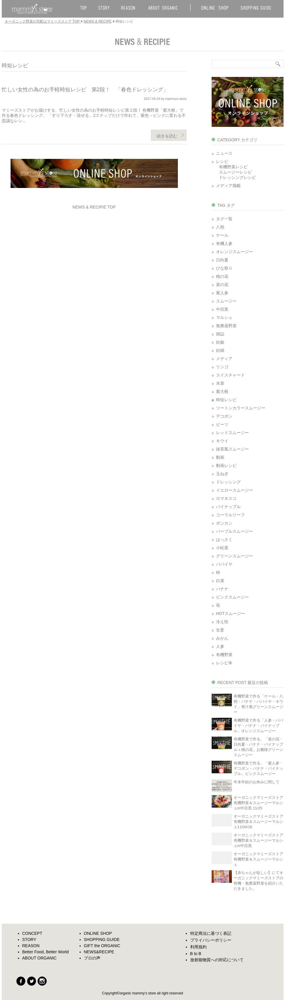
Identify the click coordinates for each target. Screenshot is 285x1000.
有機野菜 (224, 654)
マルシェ (224, 317)
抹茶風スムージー (232, 449)
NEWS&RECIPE (99, 951)
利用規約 (198, 946)
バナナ (222, 588)
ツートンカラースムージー (240, 408)
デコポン (224, 416)
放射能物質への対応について (217, 959)
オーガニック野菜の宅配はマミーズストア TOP (43, 21)
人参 (220, 646)
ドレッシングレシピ (237, 177)
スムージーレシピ (235, 172)
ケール (222, 235)
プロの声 (92, 958)
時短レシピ (226, 399)
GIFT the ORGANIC (102, 945)
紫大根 (222, 391)
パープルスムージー (234, 531)
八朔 (220, 227)
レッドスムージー (232, 432)
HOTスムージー (230, 613)
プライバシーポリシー (210, 940)
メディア (224, 358)
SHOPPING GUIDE (102, 939)
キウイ (222, 440)
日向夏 (222, 260)
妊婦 (220, 350)
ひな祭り (224, 268)
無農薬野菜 (226, 325)
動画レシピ (226, 465)
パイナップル (228, 506)
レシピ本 (224, 662)
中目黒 (222, 309)
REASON (31, 945)
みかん (222, 638)
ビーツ (222, 424)
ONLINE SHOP (98, 933)
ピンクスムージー (232, 597)
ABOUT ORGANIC (39, 958)
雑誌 (220, 334)
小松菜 (222, 547)
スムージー (226, 301)
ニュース (224, 153)
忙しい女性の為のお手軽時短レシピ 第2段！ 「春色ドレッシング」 (85, 90)
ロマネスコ (226, 498)
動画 (220, 457)
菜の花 (222, 284)
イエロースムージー (234, 490)
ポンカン (224, 523)
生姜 (220, 630)
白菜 (220, 580)
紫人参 (222, 292)
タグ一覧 (224, 218)
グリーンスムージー (234, 556)
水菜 (220, 383)
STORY (29, 939)
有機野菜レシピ (233, 166)
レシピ (222, 161)
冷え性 (222, 621)
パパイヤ (224, 564)
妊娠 (220, 342)
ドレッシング (228, 482)
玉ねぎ (222, 473)
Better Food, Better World (45, 951)
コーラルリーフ (230, 514)
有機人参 (224, 243)
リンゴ (222, 366)
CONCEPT (32, 933)
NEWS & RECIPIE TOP (94, 207)
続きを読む (167, 136)
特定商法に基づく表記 (210, 933)
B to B (195, 953)
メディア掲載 (228, 185)
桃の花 (222, 276)
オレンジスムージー (234, 251)
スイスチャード (230, 375)
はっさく (224, 539)
